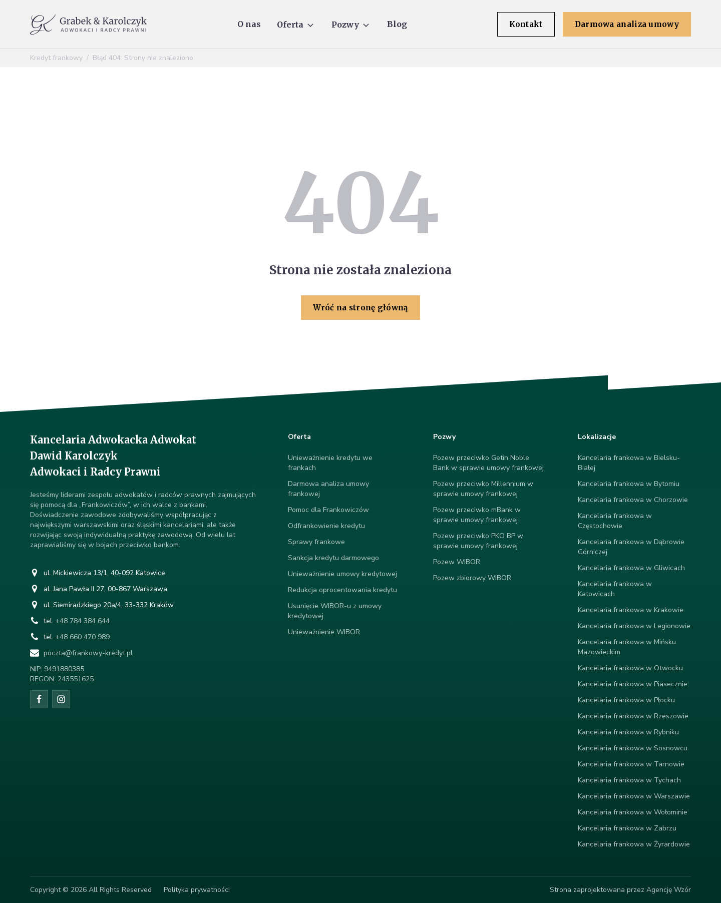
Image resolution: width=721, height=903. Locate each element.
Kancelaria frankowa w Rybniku (628, 732)
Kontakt (526, 24)
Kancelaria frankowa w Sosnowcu (632, 748)
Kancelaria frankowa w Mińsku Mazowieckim (627, 647)
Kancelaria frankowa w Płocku (626, 700)
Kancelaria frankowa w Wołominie (632, 812)
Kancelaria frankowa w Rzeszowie (633, 716)
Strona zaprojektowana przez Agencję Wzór (620, 889)
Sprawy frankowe (316, 542)
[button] (296, 24)
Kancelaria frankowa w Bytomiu (628, 484)
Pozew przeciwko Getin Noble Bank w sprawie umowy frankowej (488, 463)
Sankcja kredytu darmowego (333, 558)
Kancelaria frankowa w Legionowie (634, 626)
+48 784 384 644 (82, 621)
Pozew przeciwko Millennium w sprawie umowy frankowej (483, 489)
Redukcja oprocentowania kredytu (342, 590)
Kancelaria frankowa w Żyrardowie (634, 844)
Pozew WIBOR (456, 562)
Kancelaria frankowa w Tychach (629, 780)
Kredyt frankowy (56, 58)
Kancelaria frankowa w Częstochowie (615, 521)
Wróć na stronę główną (360, 307)
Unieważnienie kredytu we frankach (330, 463)
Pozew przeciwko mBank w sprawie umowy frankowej (477, 515)
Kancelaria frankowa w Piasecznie (632, 684)
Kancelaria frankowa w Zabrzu (627, 828)
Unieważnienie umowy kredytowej (342, 574)
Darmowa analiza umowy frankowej (328, 489)
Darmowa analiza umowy (627, 24)
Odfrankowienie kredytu (326, 526)
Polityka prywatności (197, 889)
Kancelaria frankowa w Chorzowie (633, 500)
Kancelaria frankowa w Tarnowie (631, 764)
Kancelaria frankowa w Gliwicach (631, 568)
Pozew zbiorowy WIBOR (472, 578)
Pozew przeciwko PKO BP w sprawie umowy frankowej (478, 541)
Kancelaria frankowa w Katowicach (615, 589)
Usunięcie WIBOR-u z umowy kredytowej (335, 611)
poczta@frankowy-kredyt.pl (88, 653)
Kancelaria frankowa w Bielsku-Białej (629, 463)
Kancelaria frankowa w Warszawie (634, 796)
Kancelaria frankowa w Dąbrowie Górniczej (631, 547)
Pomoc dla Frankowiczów (328, 510)
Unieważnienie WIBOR (324, 632)
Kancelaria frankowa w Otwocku (630, 668)
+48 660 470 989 (82, 637)
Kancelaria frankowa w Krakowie (630, 610)
